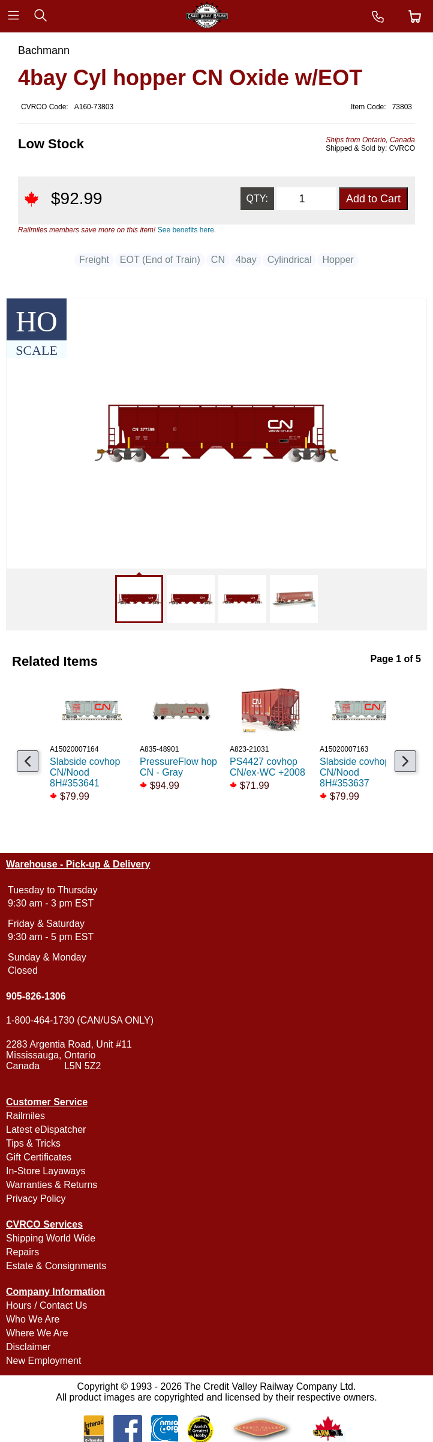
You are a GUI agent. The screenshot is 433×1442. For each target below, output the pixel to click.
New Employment (43, 1361)
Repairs (22, 1252)
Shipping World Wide (50, 1238)
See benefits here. (187, 230)
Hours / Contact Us (46, 1305)
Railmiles (25, 1116)
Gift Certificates (38, 1157)
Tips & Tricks (33, 1143)
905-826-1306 (36, 996)
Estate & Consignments (56, 1266)
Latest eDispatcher (46, 1129)
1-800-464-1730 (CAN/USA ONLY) (80, 1020)
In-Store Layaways (46, 1171)
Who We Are (33, 1319)
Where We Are (37, 1333)
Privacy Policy (36, 1198)
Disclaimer (28, 1347)
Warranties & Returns (51, 1185)
